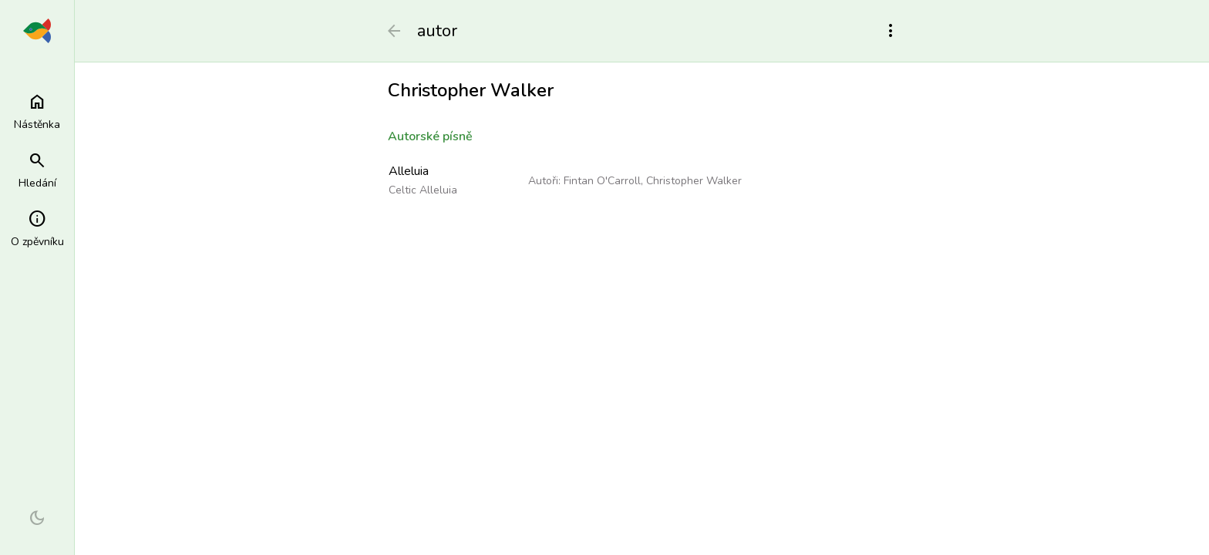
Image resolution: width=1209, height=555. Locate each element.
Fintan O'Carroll (602, 180)
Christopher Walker (694, 180)
